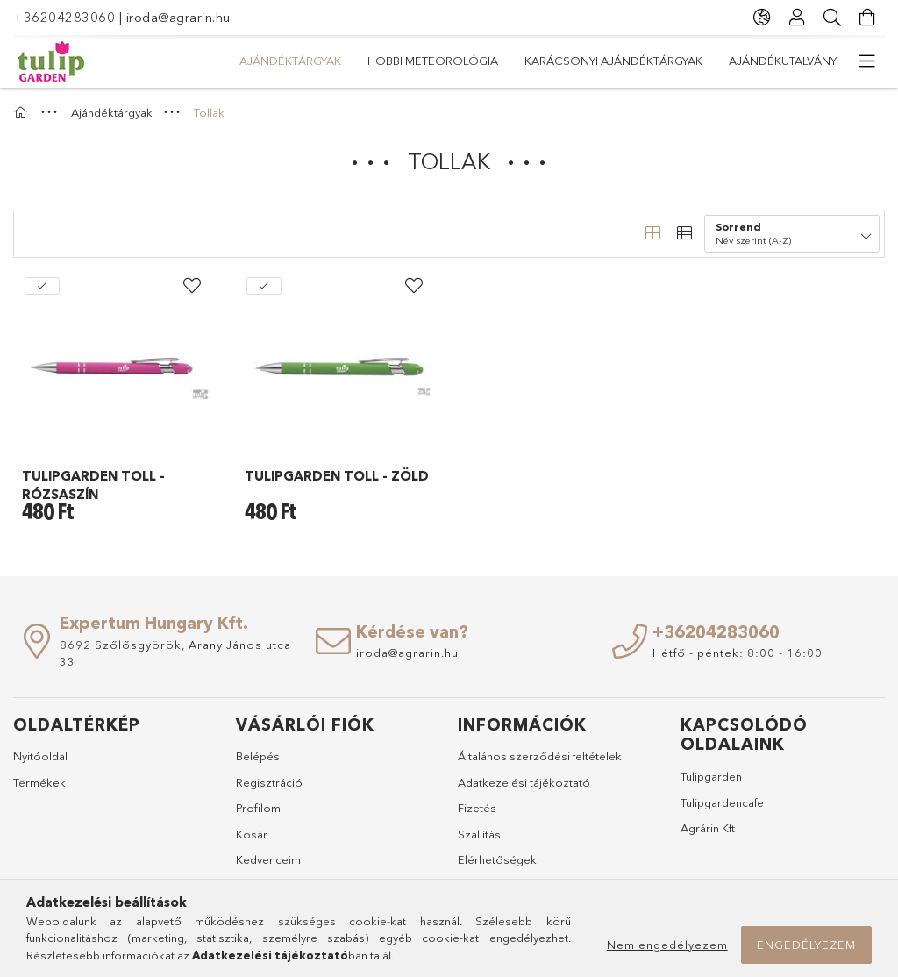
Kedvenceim (268, 859)
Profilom (258, 808)
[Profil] (797, 17)
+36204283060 (64, 17)
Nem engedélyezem (667, 945)
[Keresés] (832, 17)
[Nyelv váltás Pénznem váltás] (762, 17)
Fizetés (477, 808)
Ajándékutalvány (783, 60)
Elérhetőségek (497, 859)
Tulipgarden (711, 776)
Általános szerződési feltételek (540, 756)
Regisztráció (269, 782)
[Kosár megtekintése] (867, 17)
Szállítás (479, 834)
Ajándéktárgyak (290, 60)
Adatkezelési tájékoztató (524, 782)
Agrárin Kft (708, 828)
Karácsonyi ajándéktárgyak (613, 60)
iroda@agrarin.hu (178, 17)
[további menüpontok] (867, 61)
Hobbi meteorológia (432, 60)
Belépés (258, 756)
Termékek (39, 782)
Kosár (251, 834)
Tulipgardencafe (722, 802)
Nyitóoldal (40, 756)
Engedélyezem (806, 945)
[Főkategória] (22, 112)
